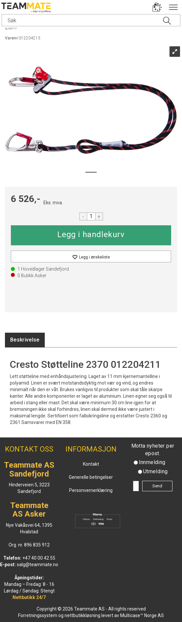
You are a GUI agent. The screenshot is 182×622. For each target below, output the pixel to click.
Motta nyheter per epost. (152, 449)
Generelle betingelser (91, 477)
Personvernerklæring (91, 490)
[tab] (25, 340)
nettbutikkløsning (82, 615)
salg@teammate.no (37, 564)
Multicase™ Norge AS (142, 615)
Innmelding (152, 462)
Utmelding (155, 471)
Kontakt (91, 464)
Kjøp (91, 235)
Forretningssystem (37, 615)
